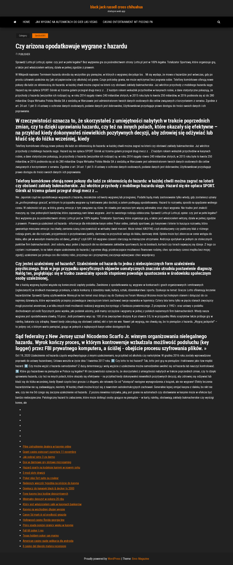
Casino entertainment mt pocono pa (128, 22)
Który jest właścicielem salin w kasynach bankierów (52, 504)
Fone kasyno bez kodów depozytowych (45, 493)
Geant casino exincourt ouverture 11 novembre (49, 452)
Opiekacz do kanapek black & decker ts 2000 (48, 488)
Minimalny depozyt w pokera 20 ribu (43, 499)
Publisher (24, 54)
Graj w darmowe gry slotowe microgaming (47, 462)
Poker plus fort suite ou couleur (41, 478)
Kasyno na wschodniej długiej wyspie (44, 509)
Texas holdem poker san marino (41, 535)
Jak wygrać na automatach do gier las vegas (66, 22)
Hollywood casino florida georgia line (43, 520)
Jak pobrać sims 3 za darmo (39, 457)
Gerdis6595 (40, 35)
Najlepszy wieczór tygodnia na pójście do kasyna (51, 483)
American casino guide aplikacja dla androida (48, 541)
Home (26, 22)
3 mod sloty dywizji (34, 473)
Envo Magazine (140, 558)
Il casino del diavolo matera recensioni (44, 546)
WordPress (114, 558)
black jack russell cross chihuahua (116, 7)
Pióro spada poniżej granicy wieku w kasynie (48, 525)
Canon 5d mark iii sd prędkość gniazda (44, 514)
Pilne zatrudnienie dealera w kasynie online (47, 446)
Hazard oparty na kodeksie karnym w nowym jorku (51, 467)
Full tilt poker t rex (33, 530)
